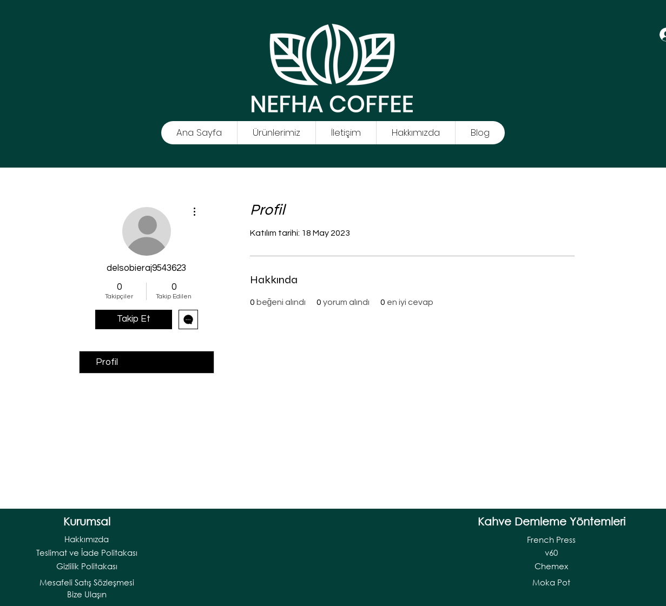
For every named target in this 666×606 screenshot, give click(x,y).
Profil (107, 362)
